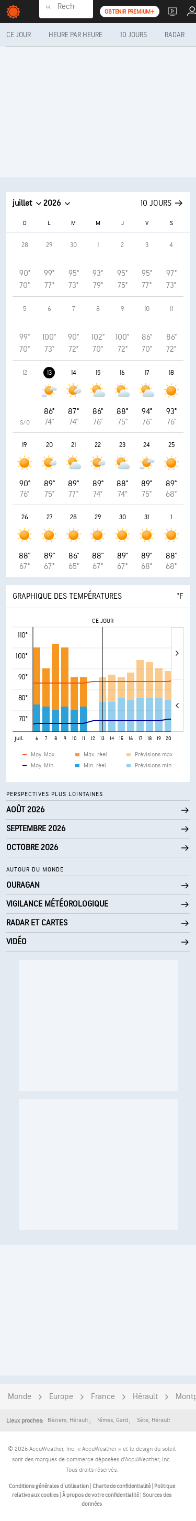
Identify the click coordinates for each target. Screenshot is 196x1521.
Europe (61, 1397)
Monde (19, 1397)
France (103, 1397)
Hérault (145, 1397)
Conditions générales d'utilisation (49, 1486)
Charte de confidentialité (122, 1486)
